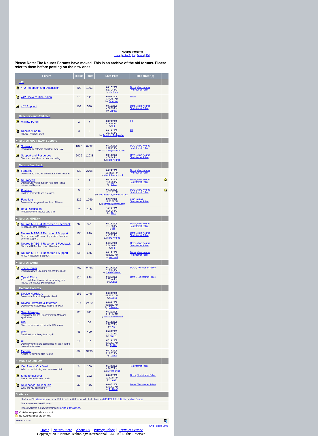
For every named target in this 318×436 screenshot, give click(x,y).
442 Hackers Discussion (36, 97)
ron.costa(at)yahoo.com (113, 150)
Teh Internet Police (139, 90)
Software (26, 146)
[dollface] (113, 389)
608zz (114, 184)
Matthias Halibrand (113, 316)
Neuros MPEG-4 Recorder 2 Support (44, 233)
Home (44, 430)
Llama (114, 355)
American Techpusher (113, 135)
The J (113, 213)
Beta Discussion (31, 208)
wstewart (113, 257)
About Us (83, 430)
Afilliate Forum (30, 121)
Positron (26, 190)
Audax (113, 282)
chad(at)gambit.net (113, 175)
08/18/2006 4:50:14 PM (114, 399)
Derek (133, 87)
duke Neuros (143, 87)
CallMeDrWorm (113, 272)
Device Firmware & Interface (39, 303)
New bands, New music (36, 385)
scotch (113, 298)
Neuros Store (62, 430)
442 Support (29, 106)
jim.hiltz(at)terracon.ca (69, 408)
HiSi (23, 322)
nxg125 (113, 336)
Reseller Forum (31, 131)
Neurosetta (28, 180)
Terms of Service (131, 430)
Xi (22, 341)
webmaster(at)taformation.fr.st (113, 194)
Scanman (113, 101)
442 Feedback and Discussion (40, 87)
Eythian (113, 345)
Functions (27, 199)
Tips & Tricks (29, 277)
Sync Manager (30, 312)
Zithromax (113, 307)
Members (40, 399)
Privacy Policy (104, 430)
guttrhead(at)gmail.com (113, 204)
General (26, 351)
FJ (113, 126)
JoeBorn (114, 92)
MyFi (24, 331)
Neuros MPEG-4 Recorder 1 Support (44, 253)
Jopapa (113, 111)
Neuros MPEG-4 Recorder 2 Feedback (45, 224)
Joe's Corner (29, 268)
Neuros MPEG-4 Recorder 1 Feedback (45, 243)
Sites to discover (31, 375)
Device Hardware (32, 293)
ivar (113, 327)
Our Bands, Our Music (35, 366)
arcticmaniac (113, 371)
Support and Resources (36, 155)
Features (26, 170)
